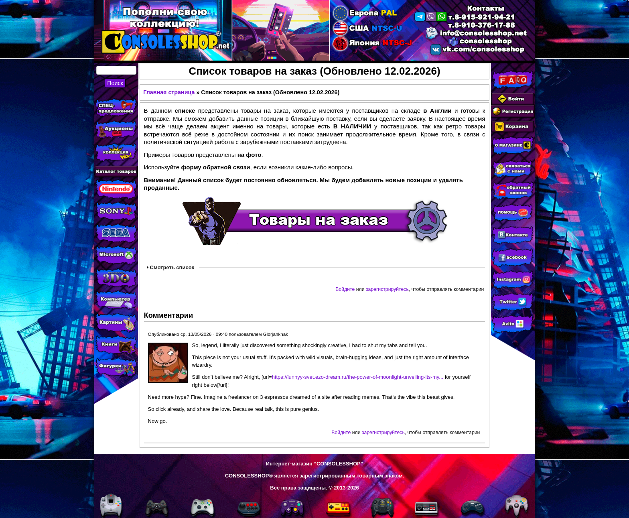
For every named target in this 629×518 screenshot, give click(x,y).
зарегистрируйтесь (387, 289)
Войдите (345, 289)
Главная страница (169, 92)
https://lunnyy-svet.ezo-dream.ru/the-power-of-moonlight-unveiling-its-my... (357, 377)
